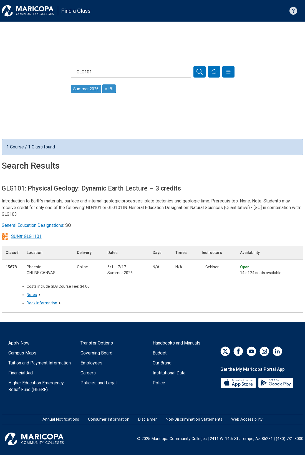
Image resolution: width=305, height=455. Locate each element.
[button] (228, 72)
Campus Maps (22, 353)
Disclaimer (147, 419)
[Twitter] (225, 351)
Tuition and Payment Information (39, 363)
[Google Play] (276, 382)
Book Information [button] (42, 303)
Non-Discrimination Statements (194, 419)
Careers (88, 373)
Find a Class (75, 10)
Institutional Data (169, 373)
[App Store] (239, 382)
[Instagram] (264, 351)
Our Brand (162, 363)
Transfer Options (96, 343)
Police (159, 382)
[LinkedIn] (277, 351)
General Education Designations (32, 225)
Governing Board (96, 353)
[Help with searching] (293, 10)
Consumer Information (108, 419)
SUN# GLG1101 (22, 236)
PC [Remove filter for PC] (109, 88)
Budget (160, 353)
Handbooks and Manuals (176, 343)
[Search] (199, 72)
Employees (91, 363)
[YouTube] (251, 351)
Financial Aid (20, 373)
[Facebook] (238, 351)
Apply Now (18, 343)
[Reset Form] (214, 72)
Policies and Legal (98, 382)
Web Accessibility (247, 419)
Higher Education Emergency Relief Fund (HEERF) (36, 386)
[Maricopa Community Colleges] (41, 439)
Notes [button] (32, 294)
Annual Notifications (60, 419)
